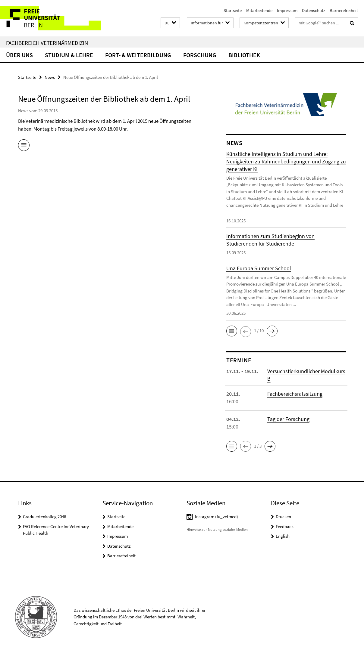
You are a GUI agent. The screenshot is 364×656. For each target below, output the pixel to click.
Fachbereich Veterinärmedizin (47, 42)
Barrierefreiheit (344, 10)
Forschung (199, 55)
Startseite (233, 10)
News (50, 77)
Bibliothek (244, 55)
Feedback (284, 526)
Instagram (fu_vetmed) (216, 516)
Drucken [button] (283, 516)
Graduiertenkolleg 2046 (44, 516)
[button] (170, 23)
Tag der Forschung (288, 419)
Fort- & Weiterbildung (138, 55)
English (283, 536)
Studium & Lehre (69, 55)
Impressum (287, 10)
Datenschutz (313, 10)
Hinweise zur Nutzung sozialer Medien (217, 529)
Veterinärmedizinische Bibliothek (60, 121)
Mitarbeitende (259, 10)
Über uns (19, 55)
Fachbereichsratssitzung (294, 393)
